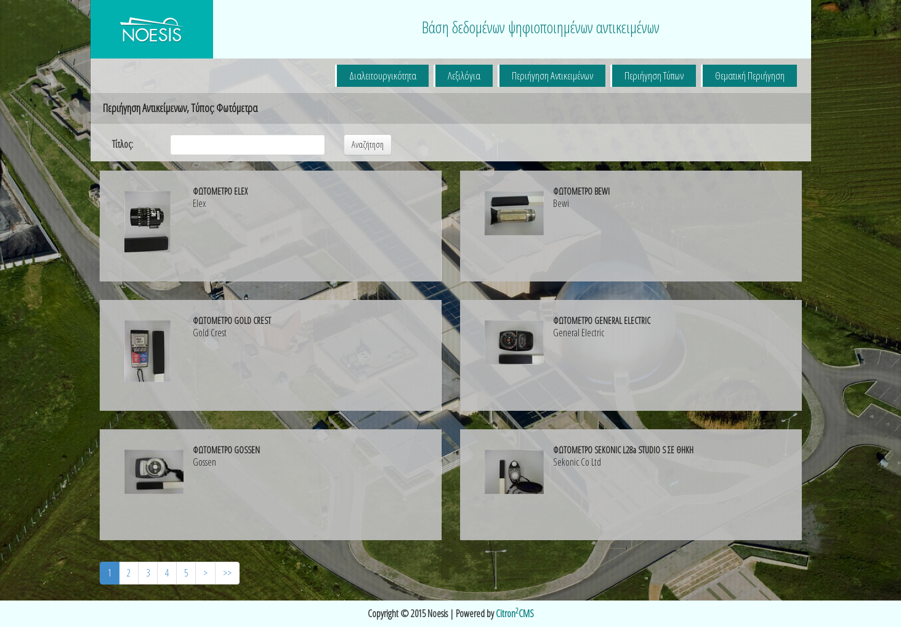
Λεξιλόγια (464, 75)
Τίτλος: (122, 144)
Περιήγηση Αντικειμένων (552, 75)
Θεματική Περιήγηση (750, 75)
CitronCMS (515, 613)
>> (227, 573)
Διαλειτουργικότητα (382, 75)
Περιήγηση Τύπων (654, 75)
